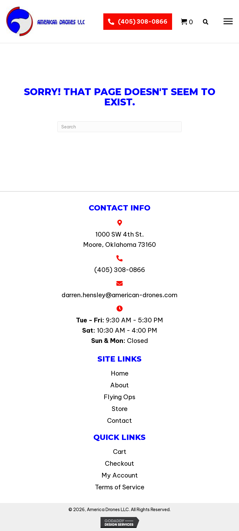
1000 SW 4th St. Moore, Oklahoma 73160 (119, 239)
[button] (228, 21)
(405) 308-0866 (119, 270)
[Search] (119, 126)
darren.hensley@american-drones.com (119, 295)
